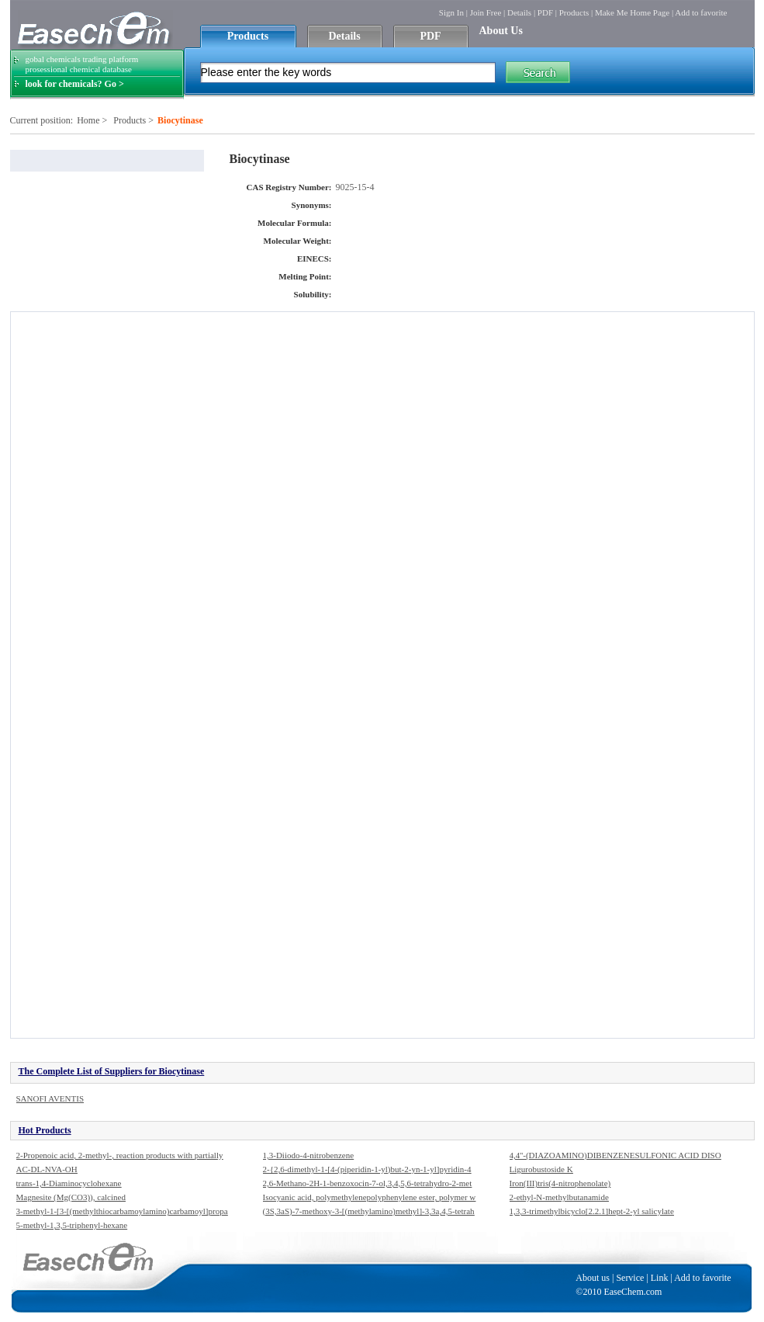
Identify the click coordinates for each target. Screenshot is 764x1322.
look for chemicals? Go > (75, 83)
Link (660, 1277)
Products (574, 12)
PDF (545, 12)
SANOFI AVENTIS (50, 1098)
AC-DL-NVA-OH (47, 1169)
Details (519, 12)
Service (630, 1277)
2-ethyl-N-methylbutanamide (559, 1197)
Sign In (451, 12)
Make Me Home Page (632, 12)
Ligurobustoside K (541, 1169)
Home (88, 120)
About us (593, 1277)
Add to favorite (701, 12)
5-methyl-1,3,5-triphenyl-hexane (72, 1225)
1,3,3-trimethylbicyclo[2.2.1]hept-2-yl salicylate (592, 1211)
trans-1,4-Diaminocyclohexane (69, 1183)
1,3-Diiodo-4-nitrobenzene (308, 1155)
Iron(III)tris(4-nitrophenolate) (560, 1183)
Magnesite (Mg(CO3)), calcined (71, 1197)
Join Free (486, 12)
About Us (501, 30)
